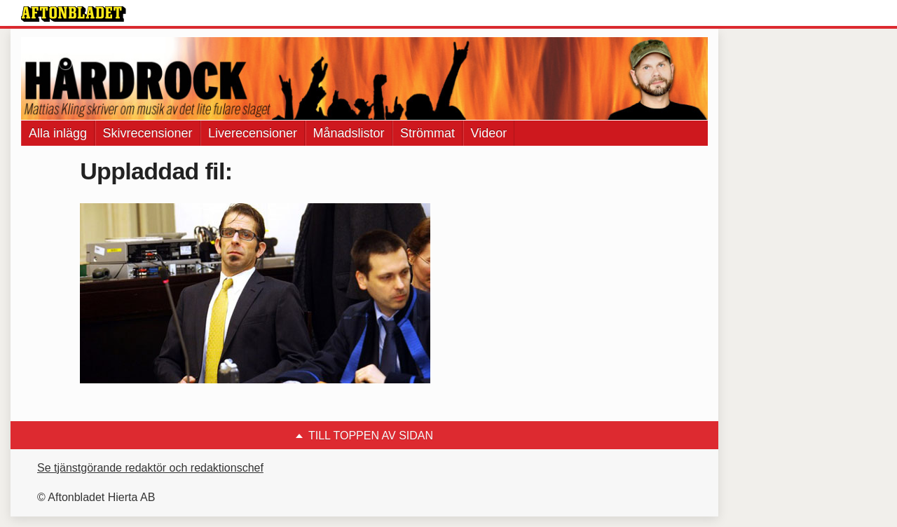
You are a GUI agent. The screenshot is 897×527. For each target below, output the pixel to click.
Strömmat (427, 133)
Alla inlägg (58, 133)
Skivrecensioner (148, 133)
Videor (489, 133)
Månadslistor (349, 133)
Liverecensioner (252, 133)
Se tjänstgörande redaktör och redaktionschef (150, 468)
